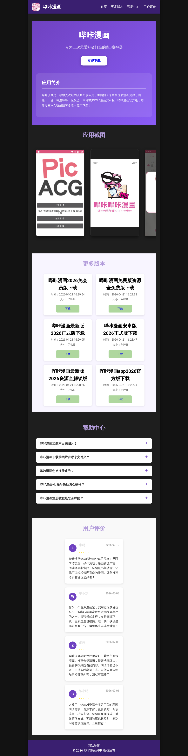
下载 (67, 309)
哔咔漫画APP (93, 751)
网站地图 (94, 745)
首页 (104, 7)
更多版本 (117, 7)
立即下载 (94, 61)
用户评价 (150, 7)
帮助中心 (133, 7)
